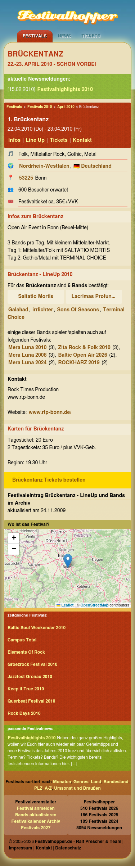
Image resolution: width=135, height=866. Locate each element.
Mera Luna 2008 (27, 355)
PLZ (38, 788)
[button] (67, 561)
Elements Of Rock (26, 652)
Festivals (35, 36)
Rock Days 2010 (24, 713)
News (64, 36)
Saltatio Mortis (35, 296)
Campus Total (22, 640)
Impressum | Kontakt (30, 848)
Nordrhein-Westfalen (44, 166)
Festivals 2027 (35, 828)
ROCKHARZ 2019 (78, 362)
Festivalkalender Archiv (35, 821)
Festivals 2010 (39, 107)
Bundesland (116, 782)
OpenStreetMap (95, 605)
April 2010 (66, 107)
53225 (26, 178)
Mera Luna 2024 (27, 362)
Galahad (18, 309)
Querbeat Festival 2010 (31, 701)
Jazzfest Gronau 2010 (30, 677)
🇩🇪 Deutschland (92, 166)
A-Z (48, 788)
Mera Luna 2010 (27, 347)
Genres (81, 782)
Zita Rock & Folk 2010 (84, 347)
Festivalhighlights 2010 (65, 89)
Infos (14, 140)
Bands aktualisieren (36, 815)
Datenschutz (68, 848)
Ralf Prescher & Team (98, 841)
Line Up (35, 140)
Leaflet (65, 605)
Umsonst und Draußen (77, 788)
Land (96, 782)
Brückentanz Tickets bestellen (49, 480)
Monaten (62, 782)
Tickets (90, 36)
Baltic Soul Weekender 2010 (37, 628)
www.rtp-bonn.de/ (50, 412)
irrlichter (42, 309)
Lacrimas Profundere (95, 296)
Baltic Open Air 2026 (82, 355)
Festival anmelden (36, 808)
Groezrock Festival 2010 (32, 664)
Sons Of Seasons (78, 309)
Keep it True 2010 (26, 689)
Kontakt (82, 140)
